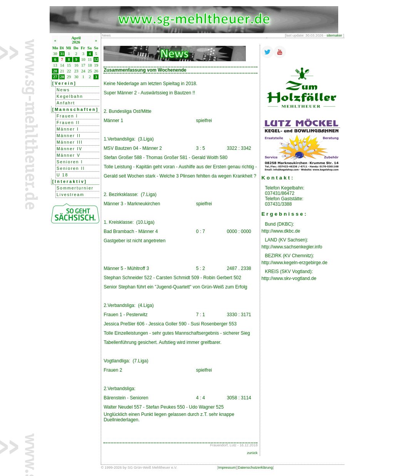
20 (55, 71)
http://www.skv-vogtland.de (288, 278)
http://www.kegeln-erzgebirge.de (294, 262)
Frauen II (68, 122)
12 (96, 59)
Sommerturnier (75, 188)
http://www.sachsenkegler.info (291, 247)
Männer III (70, 142)
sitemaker (334, 35)
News (63, 89)
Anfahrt (66, 103)
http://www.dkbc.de (280, 231)
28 (62, 77)
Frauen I (67, 116)
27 (55, 77)
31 (62, 54)
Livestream (70, 194)
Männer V (68, 155)
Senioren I (70, 161)
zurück (252, 453)
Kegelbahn (70, 96)
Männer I (68, 129)
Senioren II (71, 168)
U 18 (62, 175)
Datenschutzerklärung (255, 467)
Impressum (227, 467)
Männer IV (69, 148)
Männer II (69, 135)
